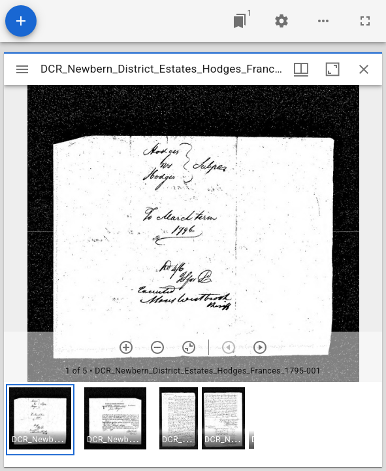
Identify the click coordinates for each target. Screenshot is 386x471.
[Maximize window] (332, 69)
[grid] (193, 424)
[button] (40, 419)
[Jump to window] (239, 21)
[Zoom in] (126, 347)
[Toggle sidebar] (22, 69)
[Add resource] (21, 21)
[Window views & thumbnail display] (301, 69)
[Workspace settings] (281, 21)
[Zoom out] (157, 347)
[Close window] (363, 69)
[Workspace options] (323, 21)
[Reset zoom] (188, 347)
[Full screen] (365, 21)
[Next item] (260, 347)
